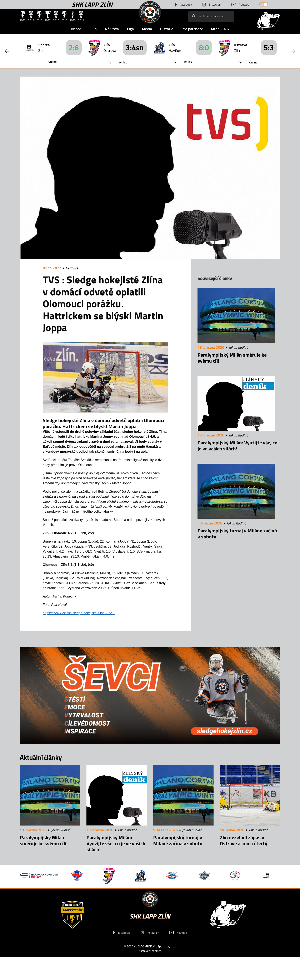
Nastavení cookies (150, 950)
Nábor (76, 29)
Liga (130, 29)
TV (109, 62)
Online (52, 61)
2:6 (74, 47)
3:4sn (135, 47)
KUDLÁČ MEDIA (143, 946)
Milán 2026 (220, 29)
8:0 (204, 47)
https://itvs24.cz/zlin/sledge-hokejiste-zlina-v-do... (79, 613)
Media (147, 29)
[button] (7, 51)
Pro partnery (192, 29)
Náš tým (112, 29)
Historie (166, 29)
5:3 (269, 47)
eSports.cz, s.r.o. (166, 946)
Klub (93, 29)
